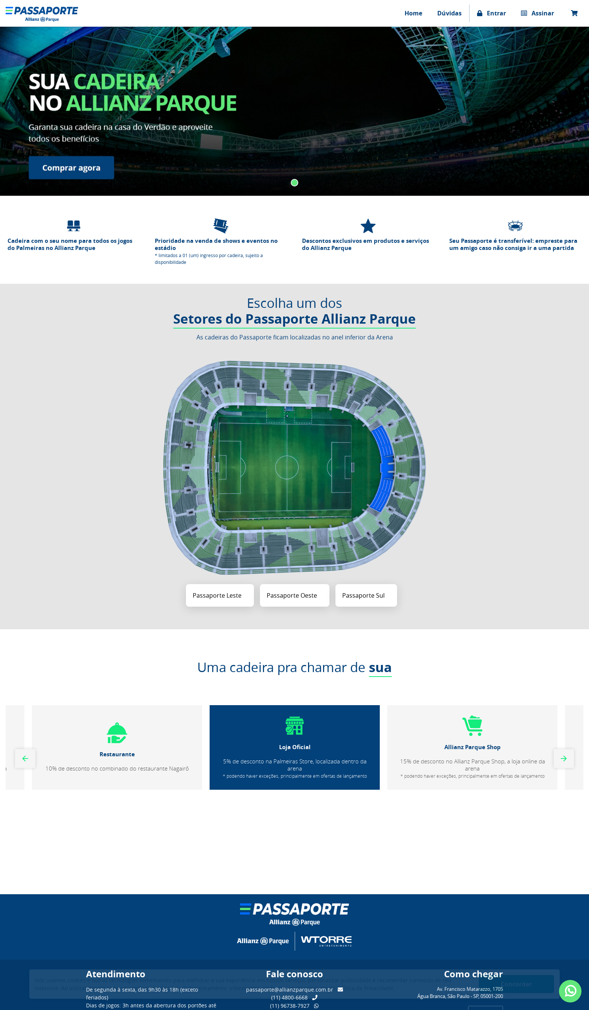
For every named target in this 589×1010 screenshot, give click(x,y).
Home (413, 13)
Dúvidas (449, 13)
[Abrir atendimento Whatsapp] (570, 991)
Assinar (537, 13)
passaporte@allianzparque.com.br (294, 989)
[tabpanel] (294, 111)
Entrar (491, 13)
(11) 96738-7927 (294, 1005)
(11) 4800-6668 (294, 997)
